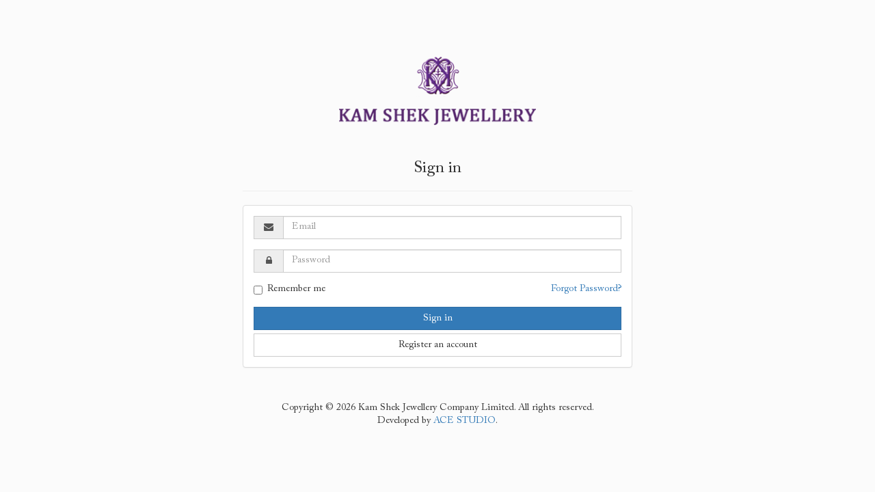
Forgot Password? (586, 289)
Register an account (438, 345)
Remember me (289, 289)
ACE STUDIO (464, 421)
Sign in (438, 318)
